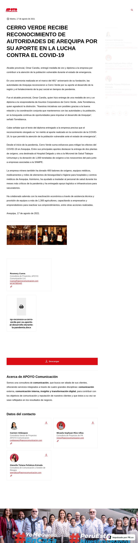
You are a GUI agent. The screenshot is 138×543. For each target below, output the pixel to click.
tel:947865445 (16, 284)
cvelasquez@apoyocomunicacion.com (26, 440)
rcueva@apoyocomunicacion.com (24, 281)
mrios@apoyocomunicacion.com (70, 438)
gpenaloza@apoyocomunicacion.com (25, 472)
